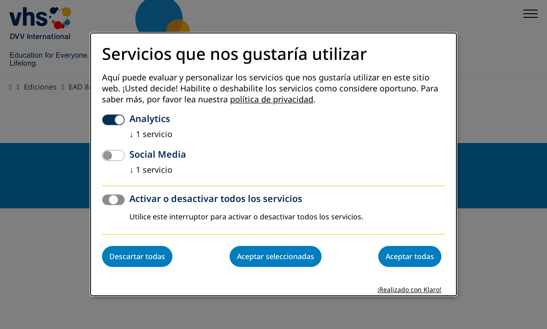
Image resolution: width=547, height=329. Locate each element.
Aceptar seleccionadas (275, 257)
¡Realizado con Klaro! (409, 290)
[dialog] (273, 164)
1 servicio (150, 135)
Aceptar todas (410, 257)
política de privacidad (271, 100)
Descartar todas (137, 257)
